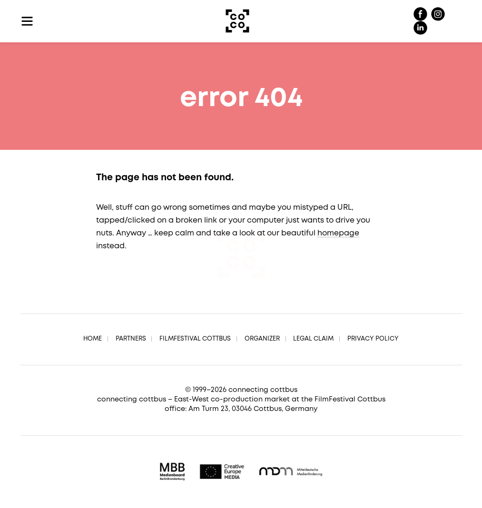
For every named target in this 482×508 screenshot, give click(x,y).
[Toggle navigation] (27, 21)
